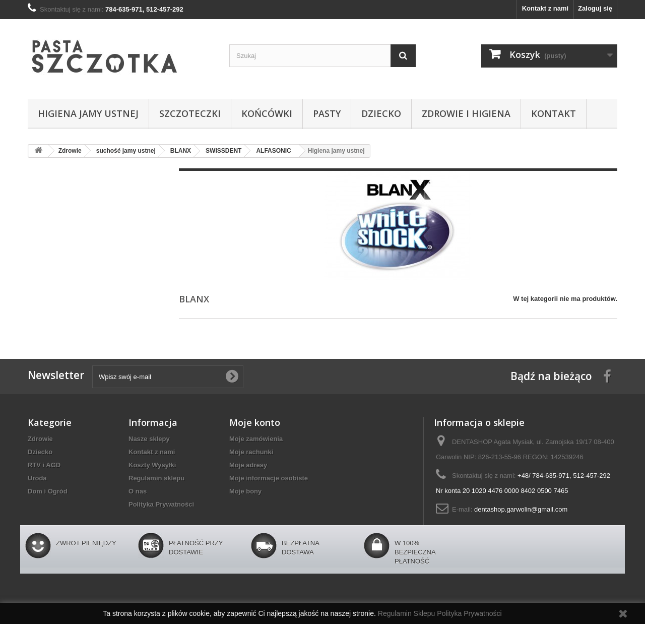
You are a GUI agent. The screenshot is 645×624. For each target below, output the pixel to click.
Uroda (37, 478)
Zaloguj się (595, 8)
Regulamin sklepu (156, 478)
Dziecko (381, 113)
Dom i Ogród (48, 491)
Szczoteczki (190, 113)
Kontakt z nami (545, 8)
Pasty (327, 113)
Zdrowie (40, 439)
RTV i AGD (44, 465)
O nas (137, 491)
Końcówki (266, 113)
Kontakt (553, 113)
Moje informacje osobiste (268, 478)
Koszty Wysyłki (152, 465)
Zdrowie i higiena (466, 113)
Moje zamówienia (256, 439)
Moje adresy (248, 465)
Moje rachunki (251, 452)
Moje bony (245, 491)
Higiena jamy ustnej (88, 113)
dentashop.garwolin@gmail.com (520, 509)
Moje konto (254, 422)
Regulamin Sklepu (407, 613)
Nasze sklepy (149, 439)
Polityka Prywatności (161, 504)
